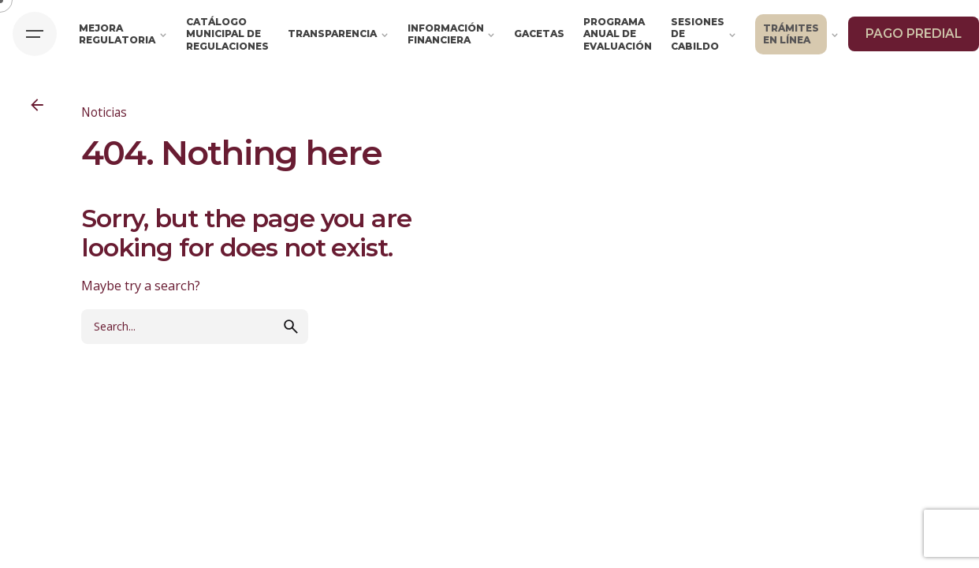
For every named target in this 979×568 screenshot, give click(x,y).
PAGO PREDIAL (913, 33)
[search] (291, 340)
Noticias (104, 112)
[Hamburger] (35, 34)
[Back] (37, 105)
